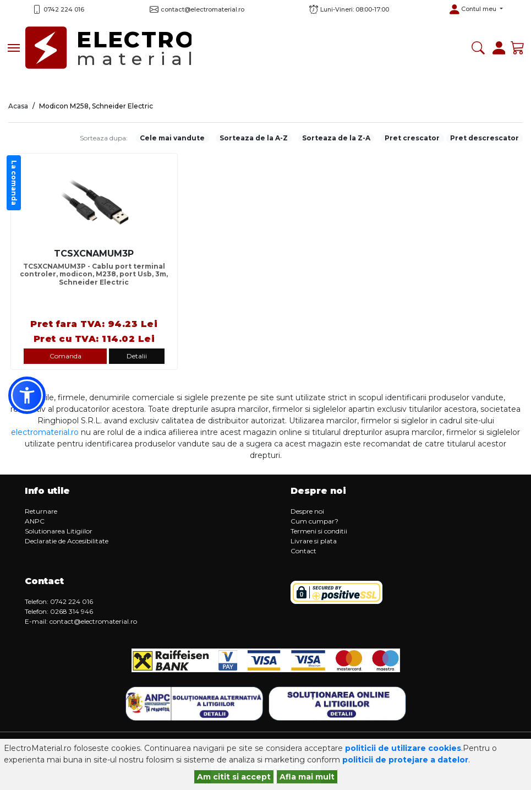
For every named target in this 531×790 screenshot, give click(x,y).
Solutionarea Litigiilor (58, 531)
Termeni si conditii (319, 531)
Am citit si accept (234, 777)
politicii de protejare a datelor (405, 760)
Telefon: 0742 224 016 (59, 601)
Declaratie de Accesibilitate (66, 541)
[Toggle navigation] (13, 48)
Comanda (65, 356)
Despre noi (307, 511)
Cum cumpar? (314, 521)
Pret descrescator (484, 138)
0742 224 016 (63, 9)
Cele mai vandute (172, 138)
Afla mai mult (307, 777)
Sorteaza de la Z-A (336, 138)
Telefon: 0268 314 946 (59, 611)
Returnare (41, 511)
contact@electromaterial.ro (93, 621)
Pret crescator (412, 138)
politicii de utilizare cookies (403, 748)
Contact (303, 551)
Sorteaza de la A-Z (254, 138)
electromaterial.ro (45, 432)
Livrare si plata (314, 541)
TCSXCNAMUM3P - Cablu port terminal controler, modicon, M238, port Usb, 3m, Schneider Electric (94, 274)
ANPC (35, 521)
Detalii (137, 356)
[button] (476, 9)
